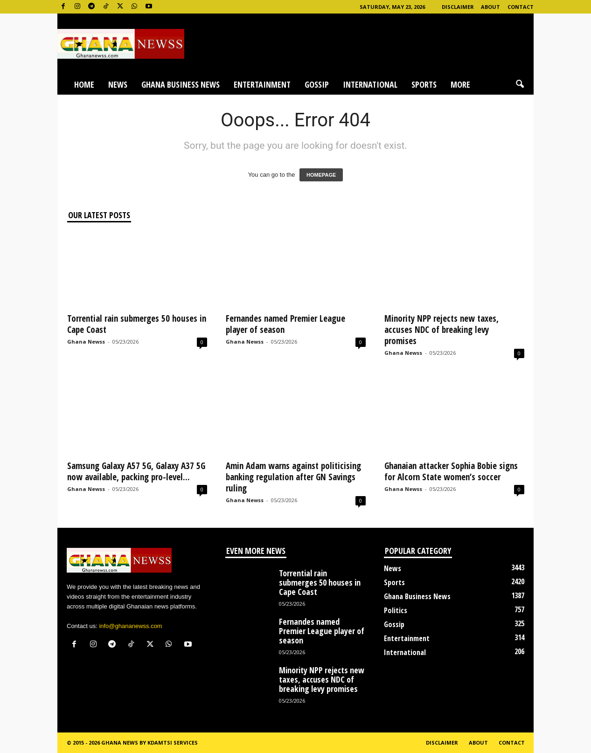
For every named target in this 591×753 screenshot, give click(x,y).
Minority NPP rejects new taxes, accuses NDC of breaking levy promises (441, 329)
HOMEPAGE (321, 175)
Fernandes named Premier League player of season (285, 324)
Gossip (317, 84)
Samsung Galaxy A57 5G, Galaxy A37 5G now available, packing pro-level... (136, 471)
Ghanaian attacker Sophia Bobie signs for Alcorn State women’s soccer (451, 471)
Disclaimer (458, 6)
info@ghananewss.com (130, 625)
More (460, 84)
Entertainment (262, 84)
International (370, 84)
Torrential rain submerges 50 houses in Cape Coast (136, 324)
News (117, 84)
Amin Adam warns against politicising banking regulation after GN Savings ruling (293, 477)
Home (84, 84)
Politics (395, 610)
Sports (424, 84)
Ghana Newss (86, 341)
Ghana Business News (180, 84)
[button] (519, 84)
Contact (521, 6)
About (490, 6)
